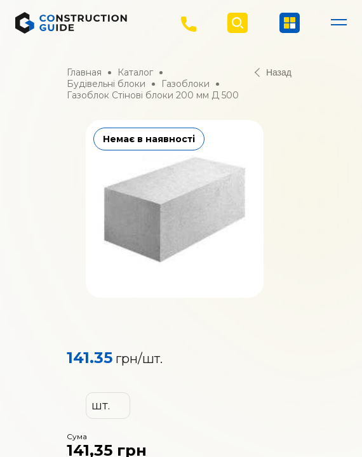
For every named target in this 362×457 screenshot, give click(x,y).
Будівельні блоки (106, 83)
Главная (84, 72)
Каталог (135, 72)
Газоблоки (185, 83)
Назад (273, 72)
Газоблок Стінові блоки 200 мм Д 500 (153, 95)
